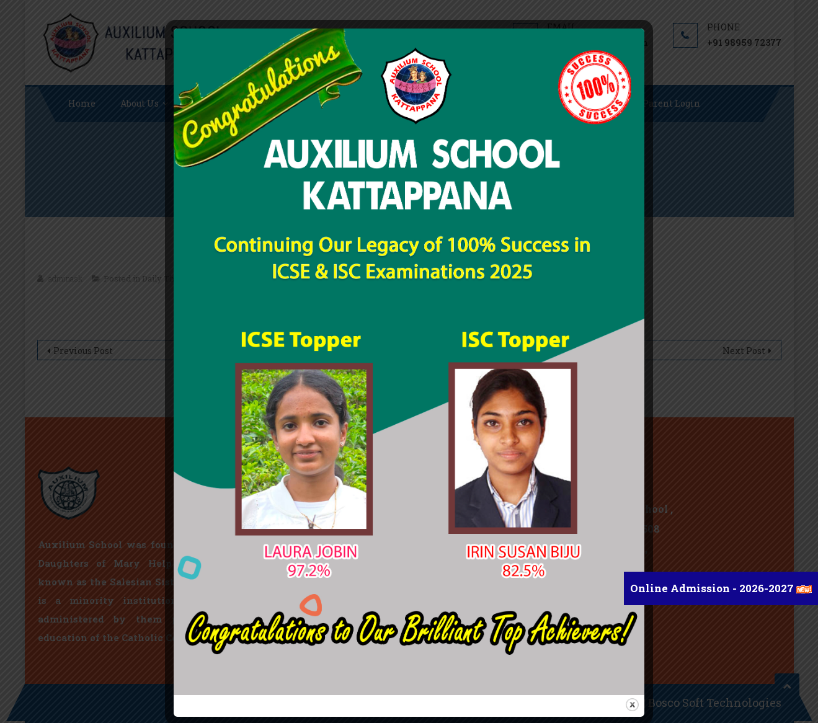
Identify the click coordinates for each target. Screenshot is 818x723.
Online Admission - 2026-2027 (713, 588)
